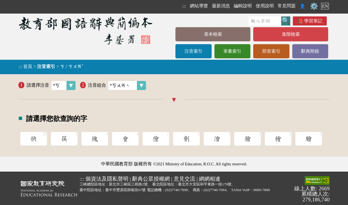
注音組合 (117, 85)
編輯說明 (243, 5)
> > (50, 66)
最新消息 (221, 5)
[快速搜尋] (265, 20)
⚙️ (314, 6)
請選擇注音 (51, 85)
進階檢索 (291, 34)
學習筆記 (313, 20)
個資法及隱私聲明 (106, 179)
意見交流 (184, 179)
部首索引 (271, 51)
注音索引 (193, 51)
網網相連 (209, 179)
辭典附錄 (310, 51)
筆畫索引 (232, 51)
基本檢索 (213, 34)
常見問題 (287, 5)
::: (184, 6)
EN (325, 6)
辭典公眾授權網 (151, 179)
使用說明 (265, 5)
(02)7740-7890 (176, 190)
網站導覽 (199, 5)
